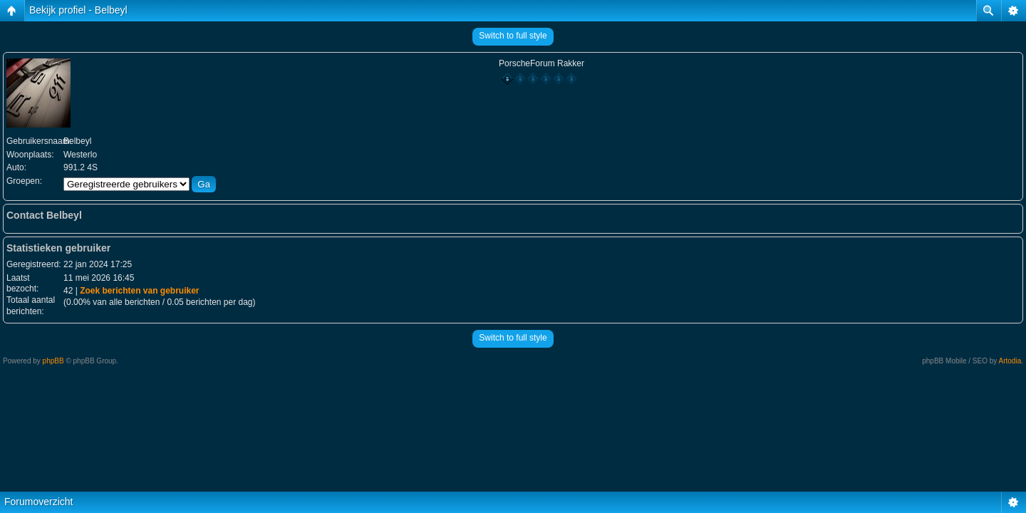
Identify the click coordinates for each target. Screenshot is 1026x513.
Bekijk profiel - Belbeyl (78, 10)
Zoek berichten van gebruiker (139, 291)
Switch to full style (512, 36)
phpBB (53, 361)
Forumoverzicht (38, 501)
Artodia (1010, 361)
